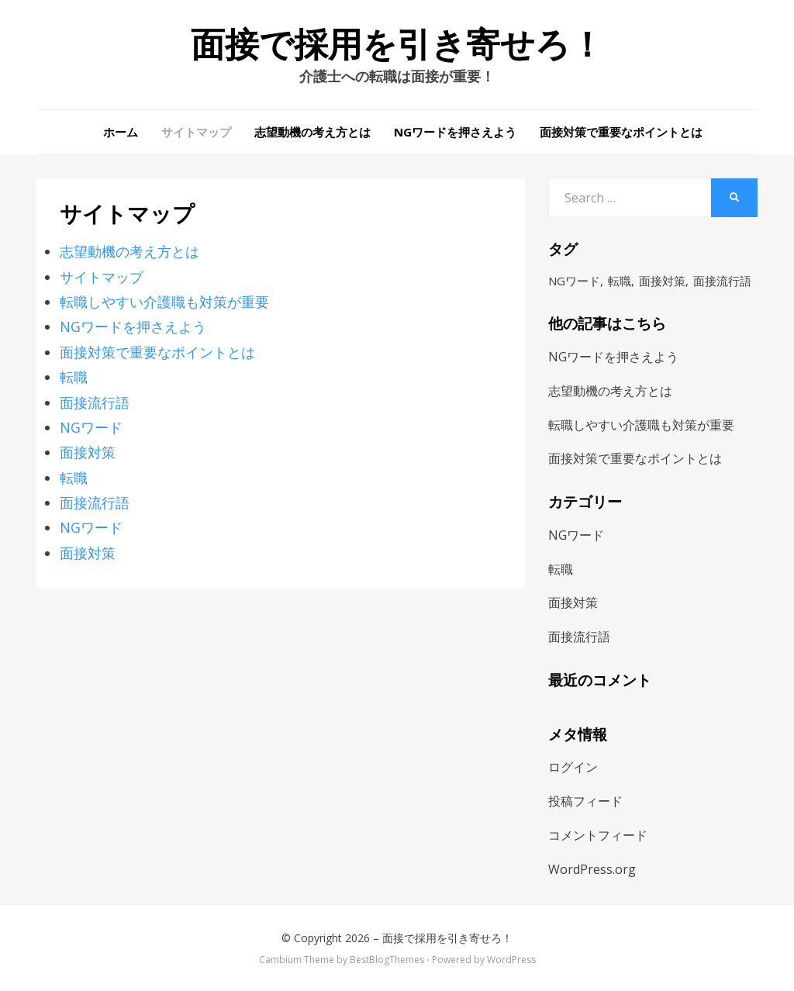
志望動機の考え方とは (312, 132)
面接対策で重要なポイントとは (621, 132)
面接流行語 (94, 402)
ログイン (573, 766)
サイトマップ (196, 132)
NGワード (91, 427)
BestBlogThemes (387, 959)
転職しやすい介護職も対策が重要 (164, 301)
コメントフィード (597, 835)
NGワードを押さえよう (455, 132)
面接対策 (88, 452)
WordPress (511, 959)
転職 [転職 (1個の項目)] (619, 280)
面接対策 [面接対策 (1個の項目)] (662, 280)
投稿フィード (585, 801)
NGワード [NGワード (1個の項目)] (574, 280)
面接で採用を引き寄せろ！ (397, 45)
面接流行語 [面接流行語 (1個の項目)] (722, 280)
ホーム (120, 132)
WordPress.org (592, 869)
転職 (74, 377)
